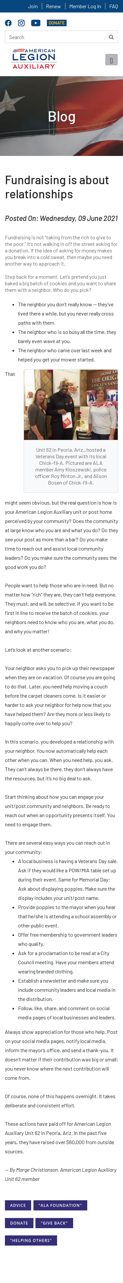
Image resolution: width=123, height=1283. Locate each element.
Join (33, 6)
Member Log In (85, 6)
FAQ (113, 6)
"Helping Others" (31, 1240)
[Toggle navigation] (111, 59)
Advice (18, 1205)
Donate (19, 1223)
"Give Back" (54, 1223)
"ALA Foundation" (60, 1205)
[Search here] (61, 37)
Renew (53, 6)
